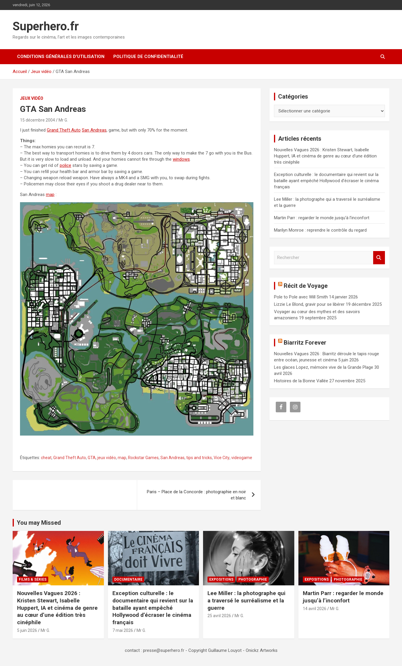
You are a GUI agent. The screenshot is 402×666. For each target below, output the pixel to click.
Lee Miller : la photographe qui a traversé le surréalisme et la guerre (246, 600)
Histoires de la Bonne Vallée (301, 380)
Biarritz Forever (305, 342)
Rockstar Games (143, 457)
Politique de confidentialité (148, 56)
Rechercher (379, 257)
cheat (46, 457)
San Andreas (94, 130)
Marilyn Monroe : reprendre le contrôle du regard (320, 230)
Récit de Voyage (306, 285)
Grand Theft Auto (64, 130)
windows (181, 159)
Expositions (221, 579)
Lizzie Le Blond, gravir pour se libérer (309, 304)
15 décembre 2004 (37, 120)
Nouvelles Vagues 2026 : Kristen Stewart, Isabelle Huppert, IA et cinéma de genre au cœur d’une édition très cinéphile (325, 156)
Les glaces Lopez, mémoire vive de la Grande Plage (323, 367)
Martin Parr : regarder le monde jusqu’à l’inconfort (321, 217)
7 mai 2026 (122, 630)
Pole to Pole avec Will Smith (301, 297)
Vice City (222, 457)
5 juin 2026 (27, 630)
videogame (241, 457)
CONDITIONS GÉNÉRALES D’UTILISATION (60, 56)
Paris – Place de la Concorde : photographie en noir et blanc (196, 495)
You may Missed (39, 522)
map (50, 194)
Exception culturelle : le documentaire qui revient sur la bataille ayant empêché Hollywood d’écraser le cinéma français (326, 181)
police (65, 165)
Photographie (252, 579)
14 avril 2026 (314, 608)
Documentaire (128, 579)
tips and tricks (199, 457)
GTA (92, 457)
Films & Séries (32, 579)
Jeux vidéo (31, 98)
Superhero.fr (46, 26)
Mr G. (63, 120)
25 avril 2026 (219, 615)
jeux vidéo (106, 457)
